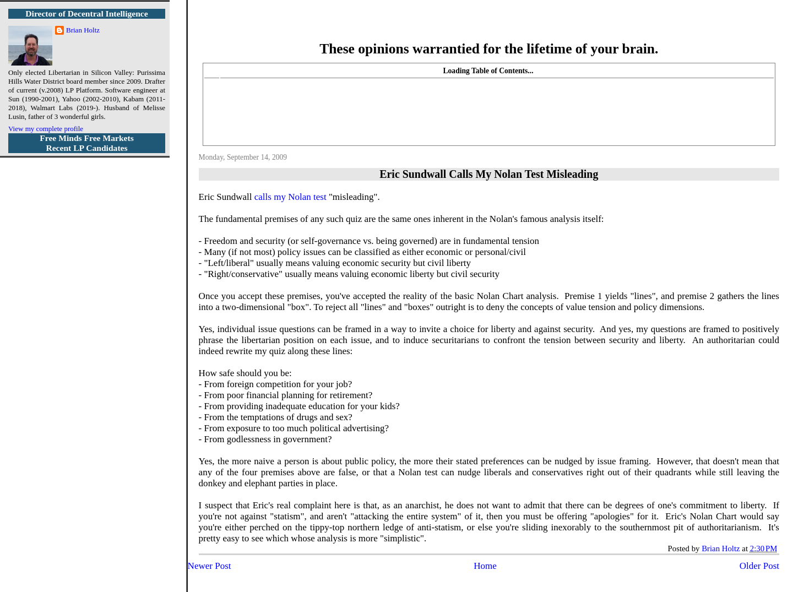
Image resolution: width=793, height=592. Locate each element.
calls (262, 197)
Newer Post (209, 566)
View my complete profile (45, 128)
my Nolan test (300, 197)
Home (485, 566)
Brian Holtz (83, 30)
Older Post (759, 566)
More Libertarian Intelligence (488, 27)
